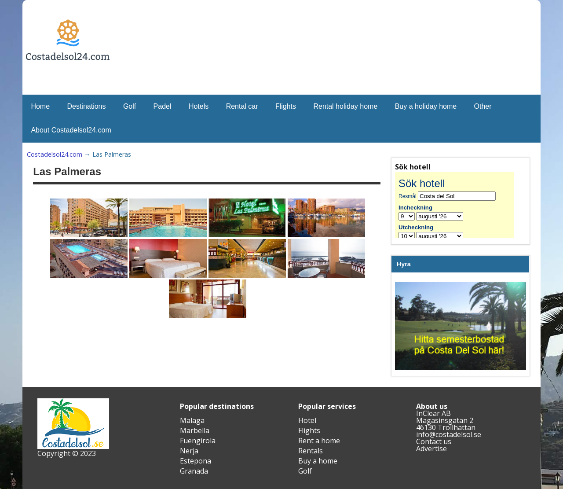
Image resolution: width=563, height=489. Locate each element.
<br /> (460, 205)
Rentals (310, 451)
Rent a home (319, 440)
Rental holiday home (345, 106)
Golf (129, 106)
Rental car (242, 106)
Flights (285, 106)
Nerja (189, 451)
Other (483, 106)
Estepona (195, 461)
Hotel (307, 420)
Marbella (194, 430)
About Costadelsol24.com (71, 130)
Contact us (433, 441)
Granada (194, 471)
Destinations (86, 106)
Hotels (198, 106)
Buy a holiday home (426, 106)
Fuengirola (198, 440)
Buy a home (317, 461)
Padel (163, 106)
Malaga (192, 420)
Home (40, 106)
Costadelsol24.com (54, 154)
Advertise (431, 448)
